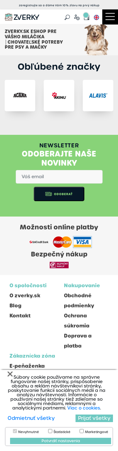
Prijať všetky (94, 418)
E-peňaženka (27, 366)
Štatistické (61, 432)
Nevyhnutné (28, 432)
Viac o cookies (83, 408)
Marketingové (96, 432)
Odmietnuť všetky (31, 418)
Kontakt (20, 315)
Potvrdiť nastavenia (61, 440)
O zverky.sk (24, 295)
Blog (15, 305)
